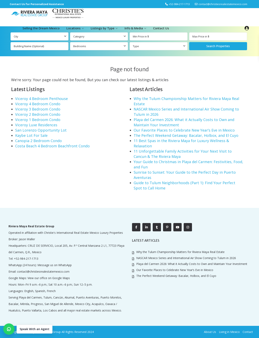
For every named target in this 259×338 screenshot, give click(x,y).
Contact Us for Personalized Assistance (37, 4)
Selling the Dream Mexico (41, 28)
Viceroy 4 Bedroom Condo (37, 103)
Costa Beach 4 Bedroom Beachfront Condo (52, 145)
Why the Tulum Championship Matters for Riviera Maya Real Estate (180, 252)
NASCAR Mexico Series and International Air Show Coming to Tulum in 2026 (186, 258)
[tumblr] (157, 227)
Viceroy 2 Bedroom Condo (37, 114)
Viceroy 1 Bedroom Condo (37, 119)
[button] (27, 329)
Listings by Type (102, 28)
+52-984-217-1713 (26, 258)
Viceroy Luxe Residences (36, 124)
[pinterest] (167, 227)
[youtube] (177, 227)
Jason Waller (27, 239)
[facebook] (136, 227)
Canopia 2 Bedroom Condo (38, 140)
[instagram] (188, 227)
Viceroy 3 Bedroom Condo (37, 109)
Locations (73, 28)
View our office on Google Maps (49, 278)
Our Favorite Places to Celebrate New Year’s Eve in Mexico (184, 130)
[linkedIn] (146, 227)
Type (136, 46)
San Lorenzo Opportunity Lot (41, 130)
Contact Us (161, 28)
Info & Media (134, 28)
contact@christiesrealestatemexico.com (222, 4)
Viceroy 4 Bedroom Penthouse (41, 98)
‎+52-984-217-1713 (179, 4)
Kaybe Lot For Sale (31, 135)
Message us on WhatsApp (54, 265)
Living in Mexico (229, 332)
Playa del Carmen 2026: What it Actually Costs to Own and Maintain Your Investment (191, 264)
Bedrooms (79, 46)
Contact (248, 332)
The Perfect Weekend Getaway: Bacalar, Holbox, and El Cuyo (186, 135)
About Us (210, 332)
